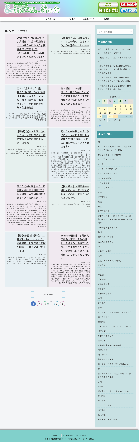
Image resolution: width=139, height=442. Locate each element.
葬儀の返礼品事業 (105, 359)
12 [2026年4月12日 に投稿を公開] (100, 112)
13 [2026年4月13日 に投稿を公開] (105, 112)
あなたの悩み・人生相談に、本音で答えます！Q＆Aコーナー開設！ (114, 148)
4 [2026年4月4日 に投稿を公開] (130, 105)
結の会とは (56, 435)
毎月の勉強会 (103, 317)
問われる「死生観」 (106, 237)
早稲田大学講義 (104, 293)
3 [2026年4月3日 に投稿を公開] (125, 105)
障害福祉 (102, 409)
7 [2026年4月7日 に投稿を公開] (110, 109)
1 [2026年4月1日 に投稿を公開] (115, 105)
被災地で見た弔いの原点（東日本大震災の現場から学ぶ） (114, 375)
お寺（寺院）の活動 (106, 159)
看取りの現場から (105, 335)
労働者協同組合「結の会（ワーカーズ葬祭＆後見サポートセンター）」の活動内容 (115, 219)
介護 (100, 192)
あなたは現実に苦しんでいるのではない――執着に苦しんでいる (114, 51)
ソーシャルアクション (107, 173)
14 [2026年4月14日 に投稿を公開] (110, 112)
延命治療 (102, 279)
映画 (100, 298)
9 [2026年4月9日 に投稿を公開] (120, 109)
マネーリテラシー (105, 187)
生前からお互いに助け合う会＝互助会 (114, 326)
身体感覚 (102, 400)
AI (99, 141)
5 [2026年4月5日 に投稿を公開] (99, 109)
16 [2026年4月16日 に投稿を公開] (120, 112)
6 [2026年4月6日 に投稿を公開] (104, 109)
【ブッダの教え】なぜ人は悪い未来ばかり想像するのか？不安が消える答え (114, 79)
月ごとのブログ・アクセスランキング (114, 312)
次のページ (48, 294)
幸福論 (101, 274)
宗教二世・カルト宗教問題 (109, 260)
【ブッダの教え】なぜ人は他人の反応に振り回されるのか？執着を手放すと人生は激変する (114, 69)
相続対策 (102, 331)
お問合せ (83, 435)
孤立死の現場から (105, 241)
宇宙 (100, 246)
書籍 (100, 307)
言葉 (100, 381)
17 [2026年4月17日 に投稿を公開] (126, 112)
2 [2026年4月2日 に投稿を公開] (120, 105)
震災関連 (102, 414)
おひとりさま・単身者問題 (109, 154)
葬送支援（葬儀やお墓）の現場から (113, 364)
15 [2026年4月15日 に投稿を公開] (115, 112)
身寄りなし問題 (104, 405)
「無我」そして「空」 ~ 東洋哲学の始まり (114, 59)
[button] (131, 31)
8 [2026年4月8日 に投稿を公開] (115, 109)
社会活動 (102, 340)
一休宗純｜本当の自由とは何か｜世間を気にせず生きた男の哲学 (114, 87)
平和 (100, 269)
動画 (100, 232)
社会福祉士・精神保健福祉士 (110, 345)
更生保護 (102, 302)
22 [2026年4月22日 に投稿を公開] (115, 116)
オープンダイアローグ (107, 168)
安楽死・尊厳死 (104, 251)
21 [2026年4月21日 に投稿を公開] (110, 116)
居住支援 (102, 265)
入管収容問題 (103, 211)
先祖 (100, 206)
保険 (100, 201)
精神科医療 (103, 350)
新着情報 (102, 288)
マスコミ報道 (103, 182)
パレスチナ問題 (104, 178)
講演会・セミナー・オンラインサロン (114, 391)
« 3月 (99, 125)
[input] (115, 32)
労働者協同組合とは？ (107, 227)
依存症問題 (103, 197)
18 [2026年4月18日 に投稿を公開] (131, 112)
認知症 (101, 386)
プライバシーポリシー (70, 435)
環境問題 (102, 321)
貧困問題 (102, 395)
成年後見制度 (103, 284)
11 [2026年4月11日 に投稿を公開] (131, 109)
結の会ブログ (103, 354)
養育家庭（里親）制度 (107, 419)
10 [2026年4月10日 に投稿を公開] (126, 109)
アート (100, 164)
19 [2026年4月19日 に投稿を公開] (100, 116)
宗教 (100, 255)
